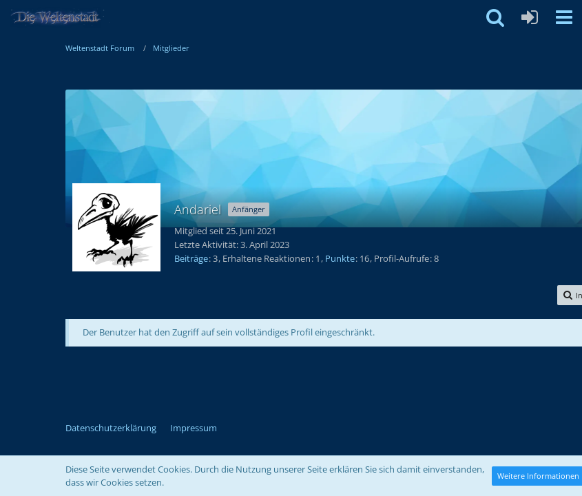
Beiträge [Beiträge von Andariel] (191, 258)
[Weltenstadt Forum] (61, 17)
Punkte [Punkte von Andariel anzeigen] (340, 258)
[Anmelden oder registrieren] (529, 17)
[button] (564, 17)
